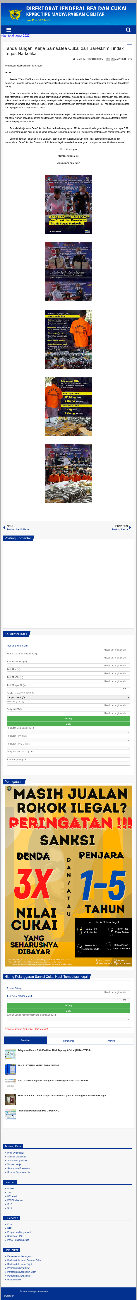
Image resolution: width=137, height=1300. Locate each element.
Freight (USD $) (14, 709)
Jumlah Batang (14, 988)
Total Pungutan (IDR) (17, 759)
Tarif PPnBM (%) (15, 677)
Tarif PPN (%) (13, 669)
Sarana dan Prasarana (18, 1168)
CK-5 (9, 1208)
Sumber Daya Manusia (18, 1172)
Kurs (9, 1224)
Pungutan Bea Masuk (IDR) (20, 728)
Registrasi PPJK (15, 1236)
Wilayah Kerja (14, 1164)
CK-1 (9, 1204)
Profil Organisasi (15, 1153)
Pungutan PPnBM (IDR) (18, 744)
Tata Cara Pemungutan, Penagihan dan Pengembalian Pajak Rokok (53, 1080)
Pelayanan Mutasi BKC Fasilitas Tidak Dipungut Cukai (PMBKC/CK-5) (54, 1050)
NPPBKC (11, 1188)
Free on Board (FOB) (17, 645)
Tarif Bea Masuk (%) (17, 661)
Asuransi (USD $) (15, 701)
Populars (25, 1040)
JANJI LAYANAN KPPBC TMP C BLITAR (38, 1065)
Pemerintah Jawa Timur (19, 1276)
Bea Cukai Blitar (84, 59)
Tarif (9, 1192)
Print (119, 59)
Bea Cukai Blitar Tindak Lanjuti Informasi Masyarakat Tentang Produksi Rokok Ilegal (62, 1095)
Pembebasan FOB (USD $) (20, 693)
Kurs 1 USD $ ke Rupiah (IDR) (22, 653)
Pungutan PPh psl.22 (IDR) (20, 751)
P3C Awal (12, 1196)
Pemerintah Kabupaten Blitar (21, 1272)
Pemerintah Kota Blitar (18, 1268)
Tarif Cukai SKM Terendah (19, 996)
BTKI (9, 1228)
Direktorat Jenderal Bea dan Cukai (24, 1260)
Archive (111, 1041)
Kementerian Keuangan (19, 1256)
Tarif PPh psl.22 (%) (16, 685)
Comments (68, 1041)
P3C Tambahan (15, 1200)
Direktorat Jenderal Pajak (19, 1264)
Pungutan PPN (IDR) (17, 736)
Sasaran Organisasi (17, 1160)
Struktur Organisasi (16, 1156)
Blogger (19, 1296)
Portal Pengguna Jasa (18, 1240)
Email (128, 59)
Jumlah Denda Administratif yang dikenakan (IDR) (31, 1015)
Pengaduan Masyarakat (19, 1232)
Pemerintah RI (14, 1279)
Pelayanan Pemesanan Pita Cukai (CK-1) (39, 1110)
